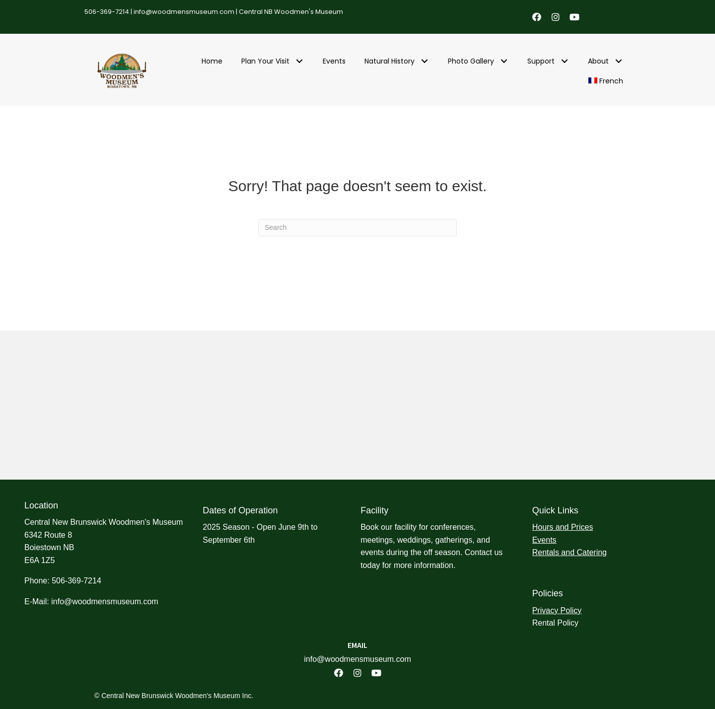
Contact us (483, 552)
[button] (536, 16)
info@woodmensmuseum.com (184, 11)
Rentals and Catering (569, 552)
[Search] (357, 227)
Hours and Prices (562, 527)
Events (544, 540)
